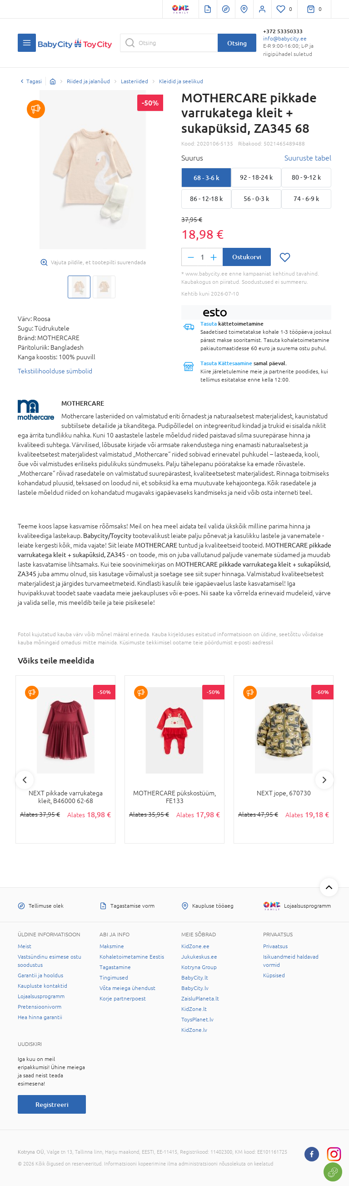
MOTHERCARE (82, 403)
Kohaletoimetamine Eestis (132, 957)
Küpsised (274, 975)
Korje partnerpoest (123, 998)
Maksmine (112, 946)
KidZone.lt (194, 1009)
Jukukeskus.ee (199, 957)
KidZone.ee (195, 946)
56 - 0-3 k (256, 198)
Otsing (237, 43)
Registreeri (52, 1104)
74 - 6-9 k (306, 198)
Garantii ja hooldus (40, 975)
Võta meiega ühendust (127, 988)
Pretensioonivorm (39, 1007)
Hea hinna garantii (40, 1017)
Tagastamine (115, 967)
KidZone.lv (194, 1030)
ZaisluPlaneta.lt (200, 998)
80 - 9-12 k (306, 177)
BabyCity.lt (194, 978)
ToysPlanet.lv (197, 1019)
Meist (24, 946)
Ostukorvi (246, 257)
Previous (24, 780)
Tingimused (114, 978)
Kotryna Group (199, 967)
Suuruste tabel (307, 158)
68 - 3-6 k (206, 177)
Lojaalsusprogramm (41, 996)
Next (324, 780)
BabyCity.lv (195, 988)
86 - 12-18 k (206, 198)
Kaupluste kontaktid (42, 986)
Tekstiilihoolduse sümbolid (55, 371)
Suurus (192, 158)
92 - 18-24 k (256, 177)
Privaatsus (275, 946)
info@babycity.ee (285, 38)
